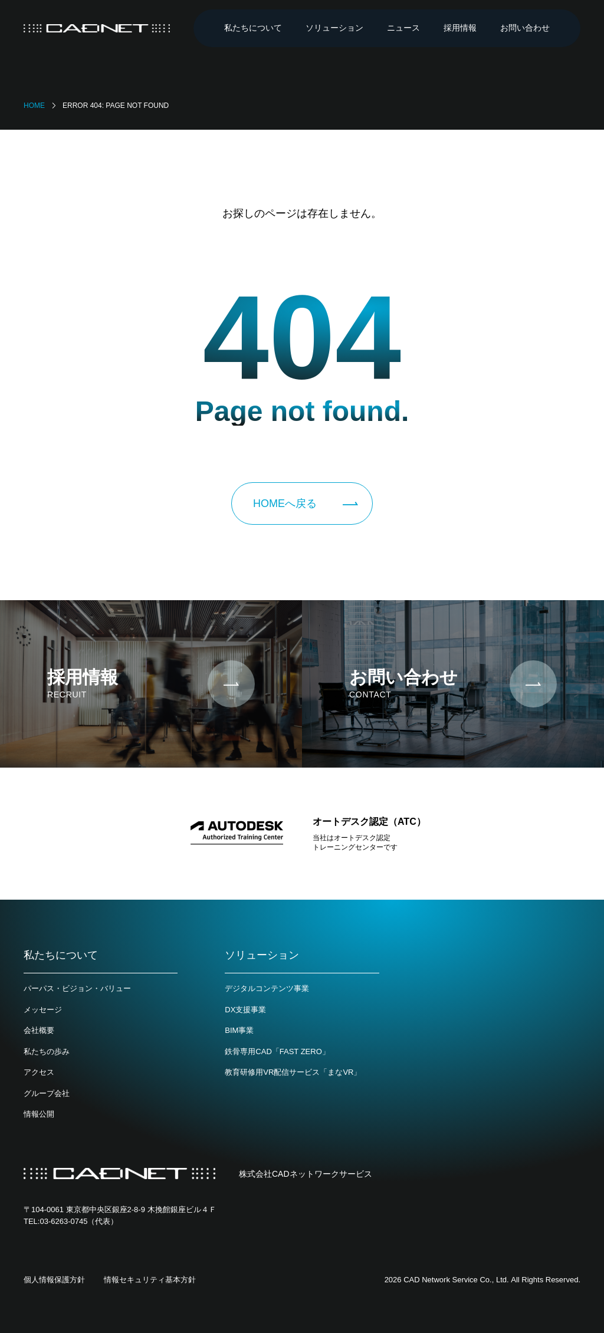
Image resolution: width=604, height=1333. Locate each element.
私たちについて (253, 27)
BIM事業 (239, 1030)
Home (34, 105)
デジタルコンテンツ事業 (267, 988)
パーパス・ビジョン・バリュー (77, 988)
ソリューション (334, 27)
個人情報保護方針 (54, 1279)
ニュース (403, 27)
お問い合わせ (525, 27)
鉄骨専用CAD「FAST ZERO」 (277, 1051)
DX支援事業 (245, 1009)
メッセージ (43, 1009)
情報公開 (39, 1114)
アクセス (39, 1072)
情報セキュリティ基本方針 (150, 1279)
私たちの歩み (47, 1051)
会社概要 (39, 1030)
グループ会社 (47, 1093)
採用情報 (460, 27)
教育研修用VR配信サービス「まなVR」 (293, 1072)
